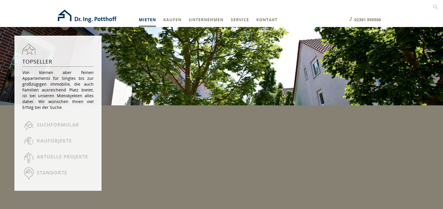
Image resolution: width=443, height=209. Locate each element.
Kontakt (266, 19)
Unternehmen (206, 19)
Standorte (52, 173)
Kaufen (172, 19)
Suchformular (58, 125)
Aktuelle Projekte (62, 157)
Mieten (147, 19)
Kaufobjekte (54, 141)
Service (240, 19)
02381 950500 (367, 19)
